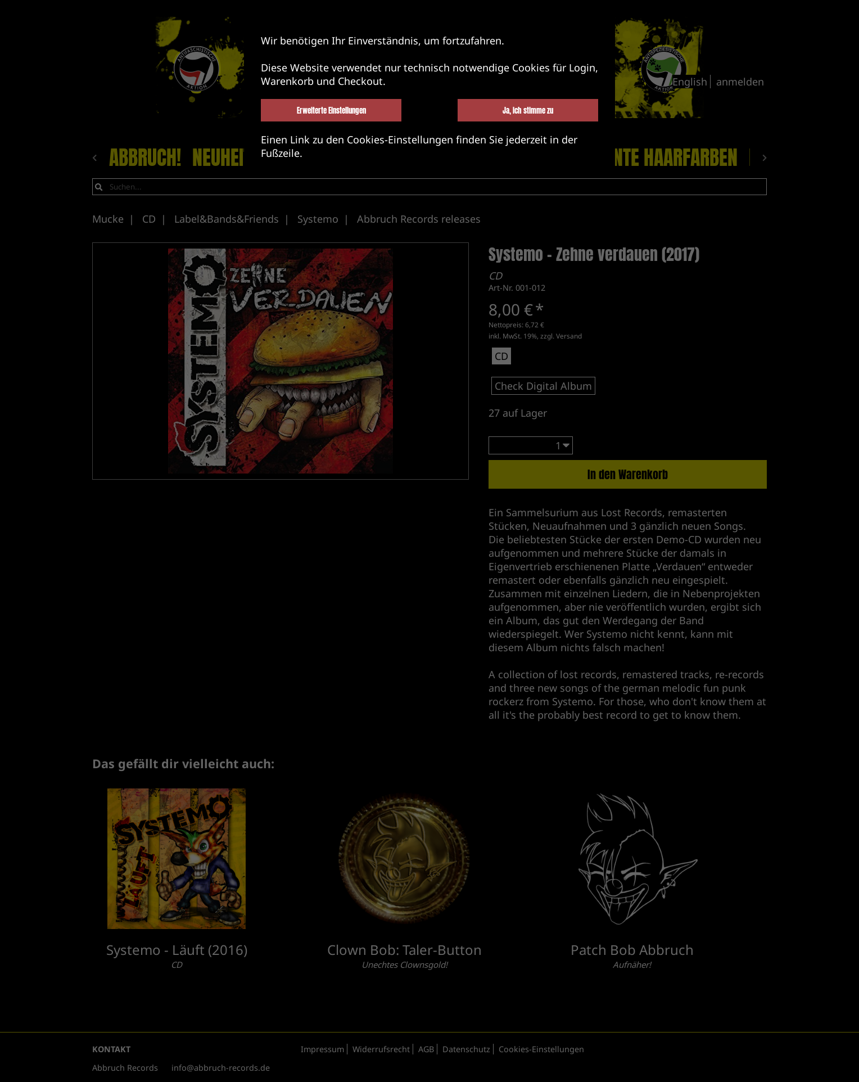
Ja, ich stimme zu (528, 110)
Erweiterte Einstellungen (331, 110)
